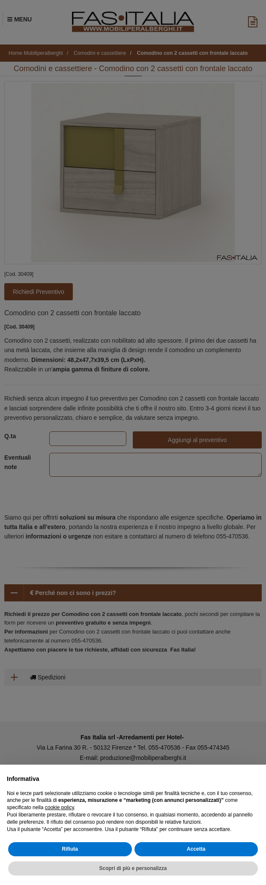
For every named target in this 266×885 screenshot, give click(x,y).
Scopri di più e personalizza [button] (133, 868)
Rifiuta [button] (70, 849)
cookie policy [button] (59, 807)
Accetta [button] (196, 849)
